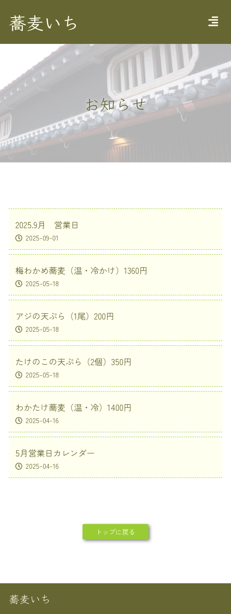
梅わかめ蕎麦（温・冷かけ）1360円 (81, 270)
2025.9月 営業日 (47, 225)
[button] (213, 22)
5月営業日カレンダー (55, 453)
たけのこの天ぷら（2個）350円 (73, 361)
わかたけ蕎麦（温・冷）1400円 (73, 407)
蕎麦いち (44, 22)
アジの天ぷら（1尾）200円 (64, 316)
